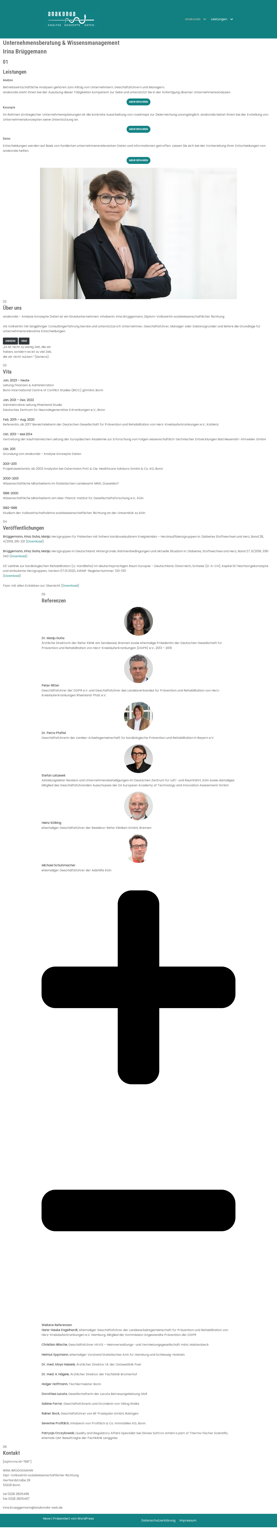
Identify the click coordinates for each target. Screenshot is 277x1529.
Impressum (187, 1522)
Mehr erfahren (138, 129)
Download (34, 542)
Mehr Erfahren (138, 102)
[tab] (138, 1160)
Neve (47, 1520)
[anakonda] (71, 19)
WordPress (85, 1520)
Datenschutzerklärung (158, 1522)
